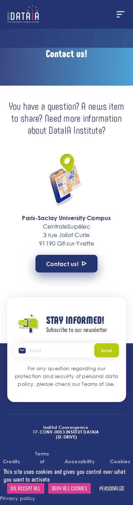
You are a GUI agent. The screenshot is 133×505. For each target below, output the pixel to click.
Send (106, 350)
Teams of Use (97, 383)
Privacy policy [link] (17, 498)
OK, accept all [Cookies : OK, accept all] (25, 488)
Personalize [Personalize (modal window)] (112, 488)
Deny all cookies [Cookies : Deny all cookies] (69, 488)
